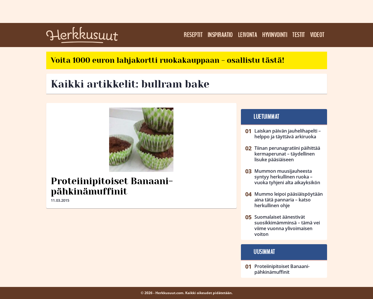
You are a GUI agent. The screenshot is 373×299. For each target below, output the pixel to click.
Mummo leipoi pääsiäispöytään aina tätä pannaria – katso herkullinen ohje (288, 200)
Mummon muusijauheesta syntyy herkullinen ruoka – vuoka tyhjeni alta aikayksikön (287, 177)
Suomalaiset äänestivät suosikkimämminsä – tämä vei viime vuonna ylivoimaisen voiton (287, 225)
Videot (317, 35)
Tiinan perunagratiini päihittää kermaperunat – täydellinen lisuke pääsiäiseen (287, 154)
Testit (298, 35)
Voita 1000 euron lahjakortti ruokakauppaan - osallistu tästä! (167, 60)
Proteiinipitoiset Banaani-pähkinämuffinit (112, 186)
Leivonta (247, 35)
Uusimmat (264, 252)
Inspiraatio (220, 35)
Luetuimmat (266, 116)
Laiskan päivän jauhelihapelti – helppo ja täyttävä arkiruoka (287, 134)
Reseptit (193, 35)
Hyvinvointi (274, 35)
